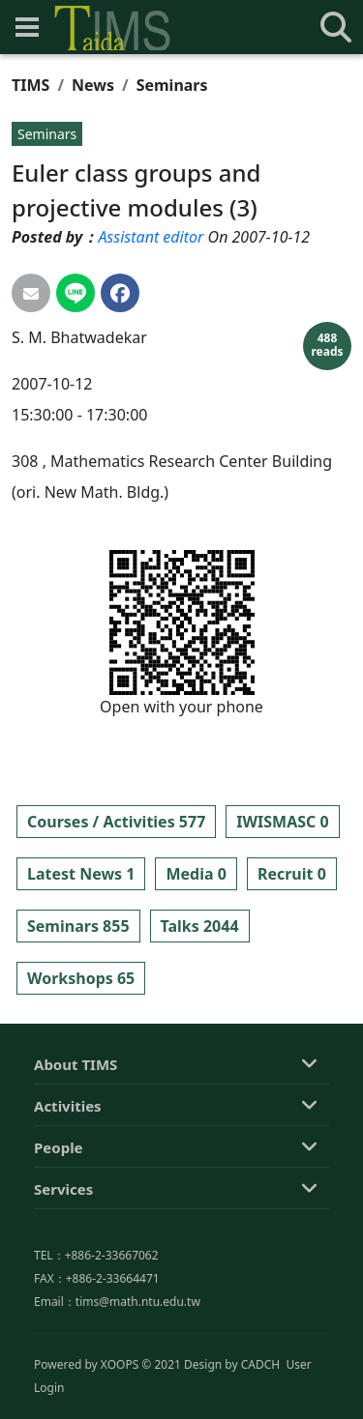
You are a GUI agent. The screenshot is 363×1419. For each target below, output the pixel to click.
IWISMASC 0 (282, 821)
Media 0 (196, 873)
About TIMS (75, 1152)
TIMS (30, 85)
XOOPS (119, 1406)
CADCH (261, 1406)
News (93, 85)
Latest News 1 (81, 873)
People (58, 1235)
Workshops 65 (81, 978)
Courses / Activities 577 (116, 821)
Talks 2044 (200, 926)
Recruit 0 (291, 873)
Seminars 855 (78, 926)
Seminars (172, 85)
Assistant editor (150, 236)
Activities (68, 1193)
